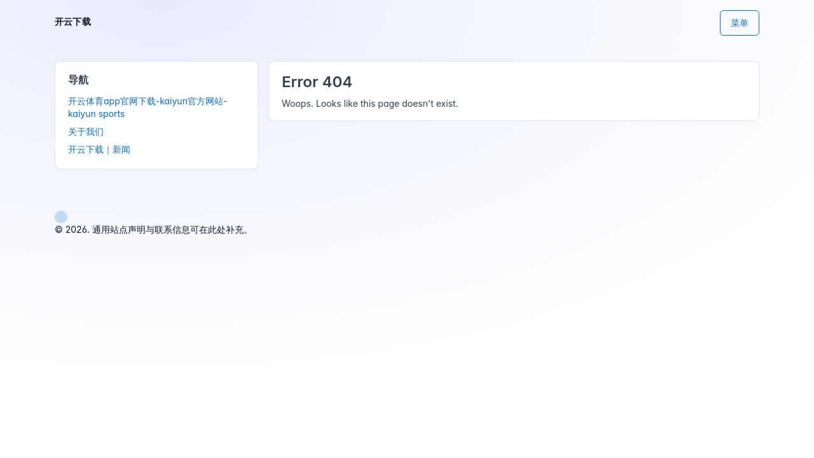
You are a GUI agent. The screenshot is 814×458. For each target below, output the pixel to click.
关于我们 (86, 131)
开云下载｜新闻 (99, 149)
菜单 (739, 22)
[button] (61, 216)
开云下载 (73, 21)
